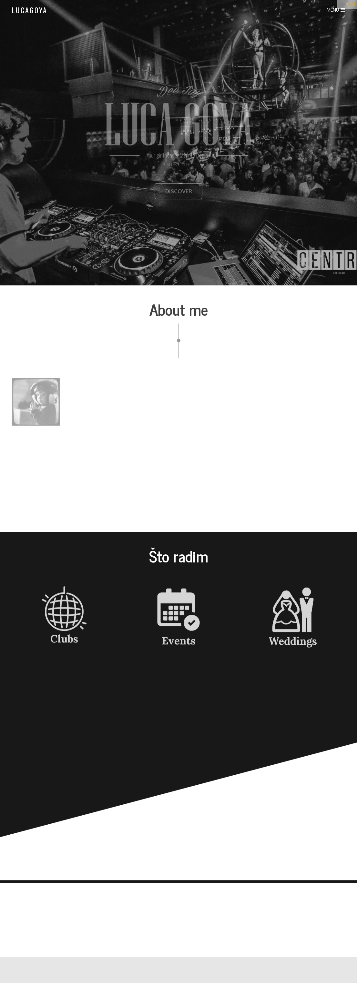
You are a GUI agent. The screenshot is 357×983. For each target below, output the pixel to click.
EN (351, 4)
